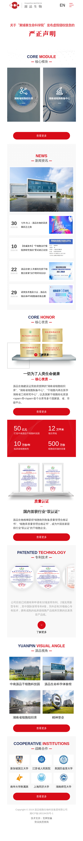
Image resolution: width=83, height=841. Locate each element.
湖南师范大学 (64, 780)
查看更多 (41, 135)
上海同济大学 (41, 780)
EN (62, 5)
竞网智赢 (47, 818)
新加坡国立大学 (19, 762)
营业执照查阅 (41, 822)
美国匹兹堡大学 (64, 762)
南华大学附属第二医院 (19, 782)
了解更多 (44, 354)
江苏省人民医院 (41, 762)
